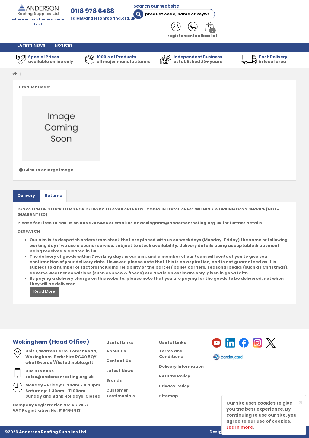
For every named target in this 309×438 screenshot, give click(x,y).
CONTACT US (254, 33)
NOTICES (64, 45)
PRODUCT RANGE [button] (178, 33)
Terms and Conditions (171, 353)
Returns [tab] (53, 195)
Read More (44, 291)
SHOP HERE (49, 33)
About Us (116, 351)
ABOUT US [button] (82, 33)
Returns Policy (174, 376)
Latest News (119, 370)
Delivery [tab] (26, 195)
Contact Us (118, 361)
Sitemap (168, 396)
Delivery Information (181, 366)
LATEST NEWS (31, 45)
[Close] (301, 402)
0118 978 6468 (91, 11)
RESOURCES (219, 33)
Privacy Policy (174, 386)
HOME (23, 33)
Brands (114, 380)
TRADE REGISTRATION (127, 33)
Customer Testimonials (120, 393)
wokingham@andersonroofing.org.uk (180, 223)
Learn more (239, 427)
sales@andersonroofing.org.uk (102, 18)
